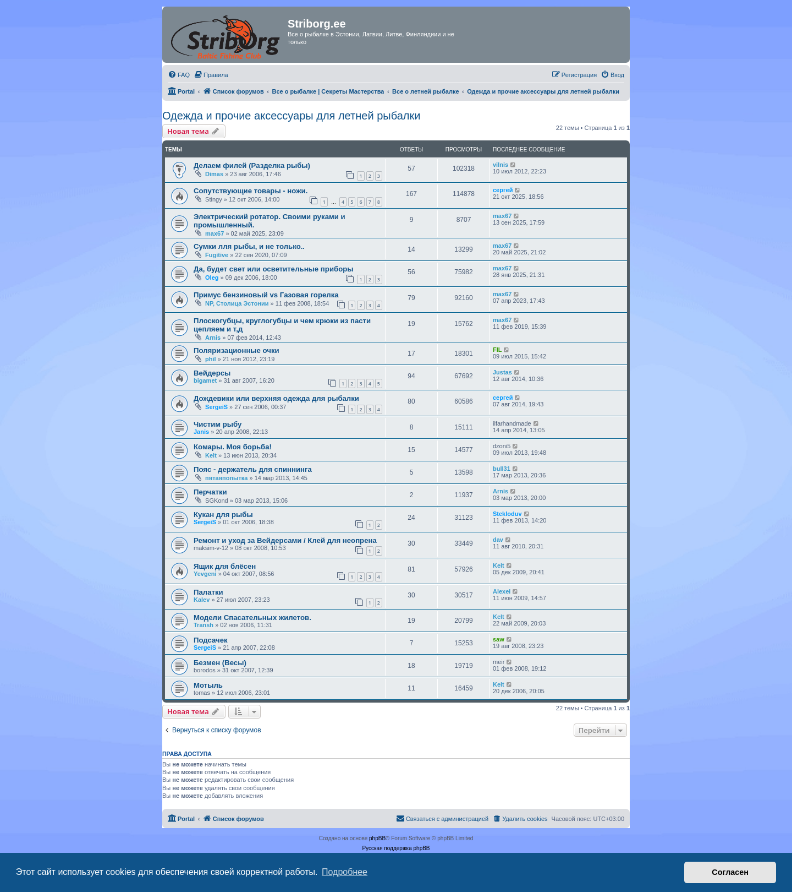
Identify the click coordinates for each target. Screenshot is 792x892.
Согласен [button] (730, 872)
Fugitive (216, 255)
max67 (214, 233)
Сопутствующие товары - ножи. (250, 191)
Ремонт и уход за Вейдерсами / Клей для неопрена (285, 540)
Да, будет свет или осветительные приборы (274, 269)
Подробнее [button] (344, 872)
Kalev (202, 599)
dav (498, 539)
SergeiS (216, 407)
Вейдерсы (212, 373)
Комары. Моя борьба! (233, 447)
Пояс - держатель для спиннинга (253, 469)
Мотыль (208, 685)
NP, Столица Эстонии (237, 303)
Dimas (214, 174)
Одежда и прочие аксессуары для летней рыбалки (291, 116)
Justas (502, 372)
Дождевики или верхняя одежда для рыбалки (276, 398)
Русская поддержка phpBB (396, 848)
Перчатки (210, 492)
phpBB (377, 838)
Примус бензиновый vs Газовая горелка (266, 295)
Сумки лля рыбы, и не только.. (249, 246)
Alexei (501, 591)
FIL (497, 349)
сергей (503, 190)
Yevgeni (205, 573)
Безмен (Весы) (220, 663)
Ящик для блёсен (225, 566)
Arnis (213, 337)
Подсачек (211, 640)
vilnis (500, 164)
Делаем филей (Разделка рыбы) (252, 165)
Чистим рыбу (217, 424)
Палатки (208, 592)
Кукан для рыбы (223, 514)
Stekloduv (507, 513)
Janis (201, 431)
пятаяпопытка (226, 478)
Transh (203, 625)
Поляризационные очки (236, 350)
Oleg (211, 277)
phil (210, 359)
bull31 (501, 468)
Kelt (211, 455)
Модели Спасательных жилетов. (252, 617)
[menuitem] (179, 74)
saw (498, 639)
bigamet (205, 380)
